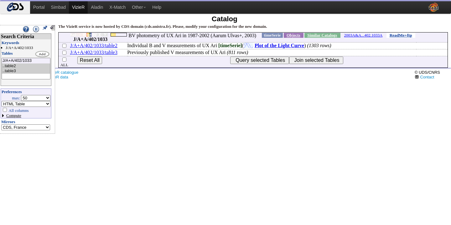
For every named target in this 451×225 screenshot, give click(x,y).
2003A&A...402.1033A (363, 35)
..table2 (26, 66)
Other (139, 7)
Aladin (97, 7)
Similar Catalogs (322, 35)
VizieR (78, 7)
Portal (39, 7)
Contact (424, 77)
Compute (13, 115)
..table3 (26, 71)
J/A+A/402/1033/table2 (93, 45)
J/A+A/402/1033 (26, 60)
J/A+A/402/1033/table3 (93, 52)
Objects (293, 35)
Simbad (58, 7)
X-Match (117, 7)
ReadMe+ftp (401, 35)
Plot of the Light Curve (279, 45)
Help (156, 7)
